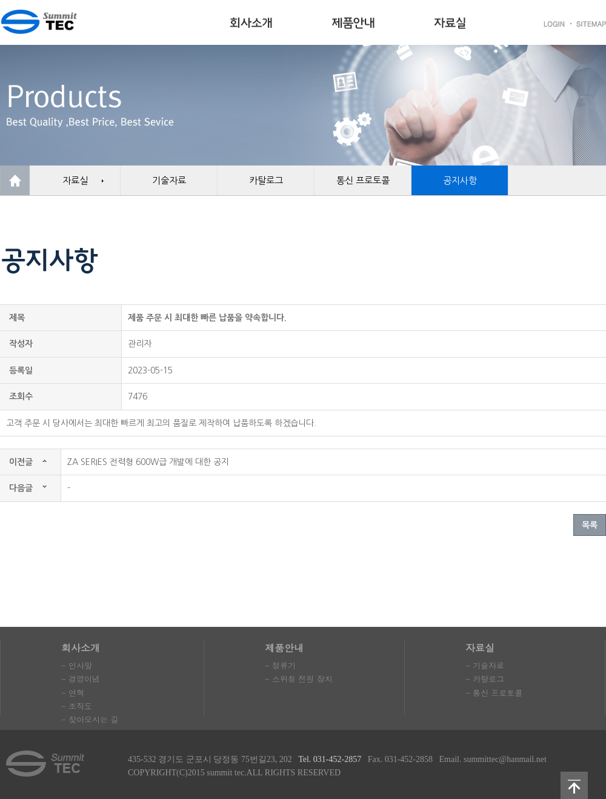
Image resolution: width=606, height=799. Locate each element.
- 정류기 (280, 665)
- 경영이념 (80, 678)
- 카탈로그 (484, 678)
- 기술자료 (484, 665)
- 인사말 (76, 665)
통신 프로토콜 (363, 180)
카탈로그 (266, 180)
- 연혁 (72, 692)
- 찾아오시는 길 (89, 719)
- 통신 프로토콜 (493, 692)
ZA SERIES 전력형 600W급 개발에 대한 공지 (148, 462)
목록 (590, 525)
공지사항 (460, 180)
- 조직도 (76, 706)
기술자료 (169, 180)
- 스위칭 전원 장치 (299, 678)
